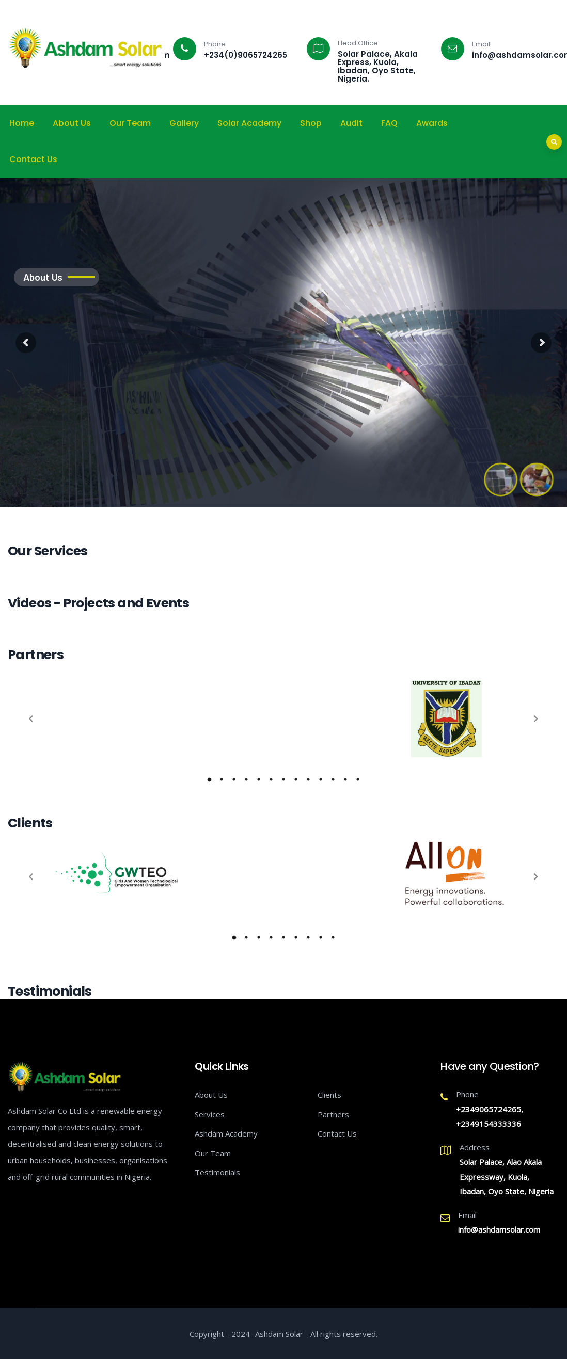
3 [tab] (259, 937)
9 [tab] (333, 937)
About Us (72, 123)
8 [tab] (321, 937)
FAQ (389, 123)
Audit (351, 123)
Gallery (184, 123)
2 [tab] (246, 937)
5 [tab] (283, 937)
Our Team (130, 123)
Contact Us (33, 159)
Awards (432, 123)
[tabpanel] (283, 681)
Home (21, 123)
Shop (311, 123)
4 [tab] (271, 937)
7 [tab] (308, 937)
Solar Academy (249, 123)
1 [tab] (234, 937)
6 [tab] (296, 937)
